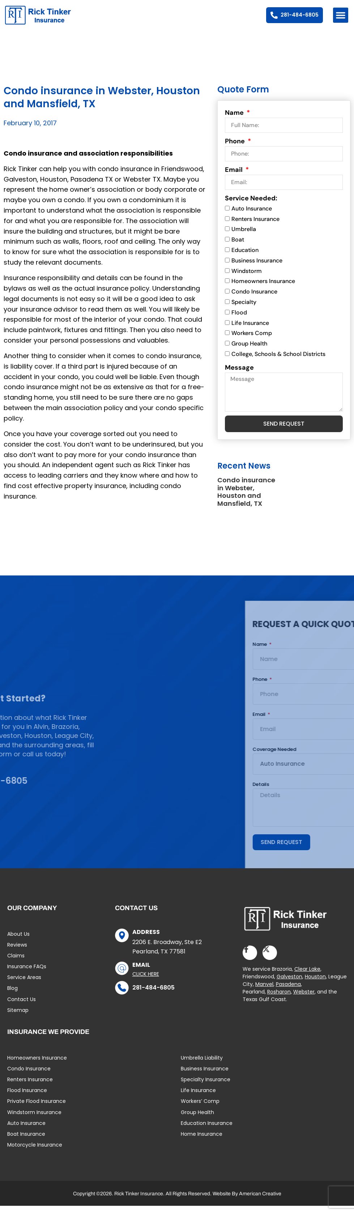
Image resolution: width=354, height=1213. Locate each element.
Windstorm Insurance (34, 1119)
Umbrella (243, 236)
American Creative (260, 1201)
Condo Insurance (254, 299)
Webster (304, 999)
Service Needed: (251, 205)
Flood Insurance (27, 1097)
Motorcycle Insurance (34, 1152)
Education (245, 257)
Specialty (243, 309)
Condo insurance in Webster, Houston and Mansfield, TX (246, 499)
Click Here (145, 980)
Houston (315, 983)
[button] (340, 15)
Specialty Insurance (205, 1086)
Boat (237, 247)
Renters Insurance (255, 226)
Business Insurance (256, 267)
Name (235, 119)
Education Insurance (207, 1130)
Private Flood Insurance (36, 1108)
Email (234, 176)
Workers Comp (251, 340)
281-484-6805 (153, 994)
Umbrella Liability (202, 1064)
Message (239, 374)
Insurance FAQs (26, 973)
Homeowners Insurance (263, 288)
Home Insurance (201, 1140)
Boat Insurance (26, 1140)
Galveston (289, 983)
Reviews (17, 951)
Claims (16, 962)
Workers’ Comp (200, 1108)
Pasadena (288, 991)
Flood (239, 319)
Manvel (264, 991)
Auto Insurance (251, 215)
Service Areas (24, 984)
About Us (18, 940)
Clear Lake (307, 976)
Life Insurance (250, 330)
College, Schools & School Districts (278, 361)
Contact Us (21, 1006)
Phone (235, 148)
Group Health (249, 351)
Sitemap (18, 1017)
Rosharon (279, 999)
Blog (12, 995)
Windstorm (246, 278)
